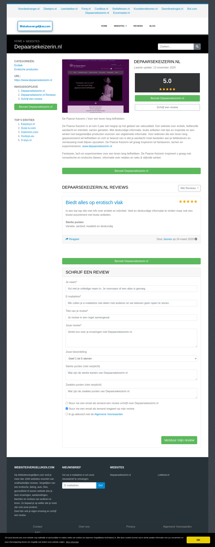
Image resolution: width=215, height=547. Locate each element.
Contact (37, 526)
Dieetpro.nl (50, 8)
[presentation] (91, 426)
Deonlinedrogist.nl (172, 8)
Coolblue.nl (101, 8)
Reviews (138, 26)
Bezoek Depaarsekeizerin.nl (35, 106)
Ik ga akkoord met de (96, 414)
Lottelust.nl (163, 475)
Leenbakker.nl (69, 8)
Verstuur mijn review (179, 440)
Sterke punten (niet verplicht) (83, 366)
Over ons (84, 526)
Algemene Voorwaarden (108, 414)
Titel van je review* (77, 310)
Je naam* (71, 282)
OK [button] (198, 540)
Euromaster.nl (121, 12)
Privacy (130, 526)
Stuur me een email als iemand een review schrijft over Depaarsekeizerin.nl (113, 403)
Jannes (167, 239)
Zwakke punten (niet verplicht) (83, 384)
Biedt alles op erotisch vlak (94, 202)
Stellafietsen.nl (121, 8)
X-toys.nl (26, 140)
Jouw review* (73, 325)
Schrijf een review (31, 98)
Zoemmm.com (29, 132)
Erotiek (18, 65)
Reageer (72, 239)
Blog (152, 26)
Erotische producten (26, 69)
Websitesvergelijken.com (35, 26)
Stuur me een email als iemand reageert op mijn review (101, 408)
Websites (120, 26)
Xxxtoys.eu (27, 136)
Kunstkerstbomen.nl (146, 8)
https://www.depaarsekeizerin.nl (33, 80)
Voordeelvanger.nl (28, 8)
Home (104, 26)
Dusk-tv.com (28, 128)
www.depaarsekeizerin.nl (97, 146)
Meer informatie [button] (72, 542)
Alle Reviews (188, 188)
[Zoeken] (197, 46)
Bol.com (192, 8)
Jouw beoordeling (76, 351)
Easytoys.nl (28, 124)
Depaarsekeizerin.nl (97, 12)
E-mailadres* (73, 296)
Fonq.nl (86, 8)
